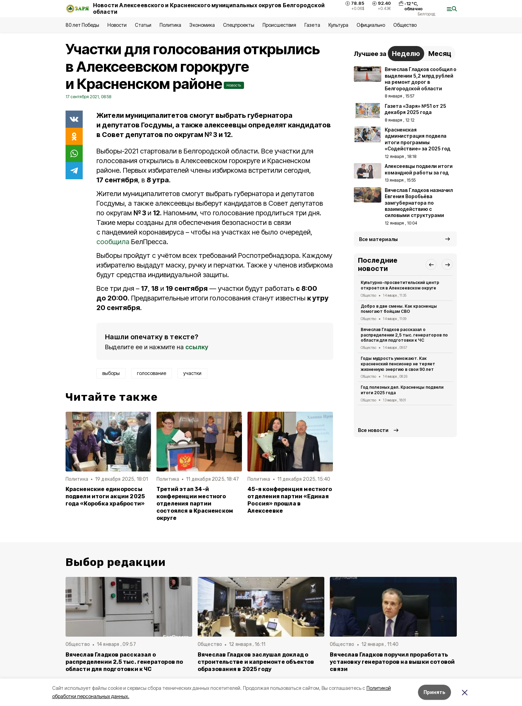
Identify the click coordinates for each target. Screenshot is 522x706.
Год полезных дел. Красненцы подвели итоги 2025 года (402, 390)
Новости (117, 25)
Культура (338, 25)
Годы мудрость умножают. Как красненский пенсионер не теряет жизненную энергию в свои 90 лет (398, 364)
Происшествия (279, 25)
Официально (371, 25)
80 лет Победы (82, 25)
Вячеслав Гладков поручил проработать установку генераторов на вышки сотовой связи (392, 661)
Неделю (406, 53)
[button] (431, 264)
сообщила (112, 242)
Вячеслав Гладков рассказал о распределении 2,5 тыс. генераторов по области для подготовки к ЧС (404, 335)
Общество (405, 25)
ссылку (197, 347)
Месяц (439, 53)
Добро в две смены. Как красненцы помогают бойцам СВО (399, 309)
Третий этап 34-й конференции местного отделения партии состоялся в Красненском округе (194, 503)
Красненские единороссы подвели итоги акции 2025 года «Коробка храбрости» (105, 496)
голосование (151, 373)
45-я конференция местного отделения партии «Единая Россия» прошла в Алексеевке (289, 500)
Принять (434, 692)
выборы (111, 373)
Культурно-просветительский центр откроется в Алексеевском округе (400, 285)
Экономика (201, 25)
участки (192, 373)
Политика (170, 25)
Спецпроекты (238, 25)
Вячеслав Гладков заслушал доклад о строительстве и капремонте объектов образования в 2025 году (256, 661)
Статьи (143, 25)
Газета (312, 25)
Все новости (373, 430)
